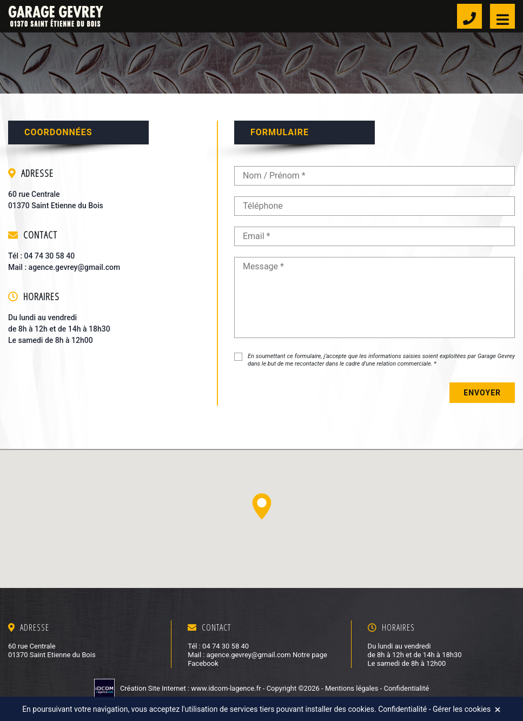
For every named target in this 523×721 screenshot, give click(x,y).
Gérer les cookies (462, 709)
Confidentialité (406, 688)
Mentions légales (352, 688)
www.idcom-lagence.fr (227, 688)
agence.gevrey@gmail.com (75, 267)
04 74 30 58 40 (49, 256)
